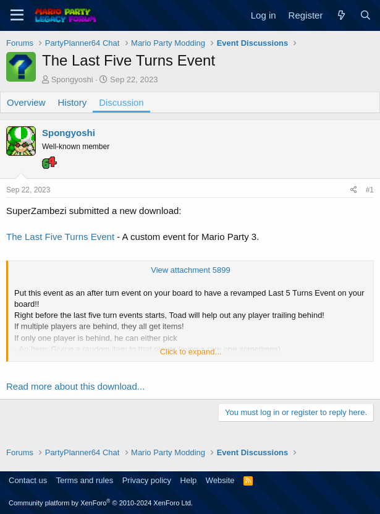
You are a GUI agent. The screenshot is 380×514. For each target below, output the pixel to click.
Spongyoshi (72, 79)
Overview (26, 102)
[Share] (353, 190)
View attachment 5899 (190, 270)
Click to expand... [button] (191, 351)
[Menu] (17, 15)
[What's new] (341, 15)
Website (220, 480)
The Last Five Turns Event (60, 236)
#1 (370, 190)
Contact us (28, 480)
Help (188, 480)
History (72, 102)
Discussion (121, 102)
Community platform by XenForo (101, 503)
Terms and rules (84, 480)
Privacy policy (146, 480)
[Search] (365, 15)
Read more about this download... (75, 386)
